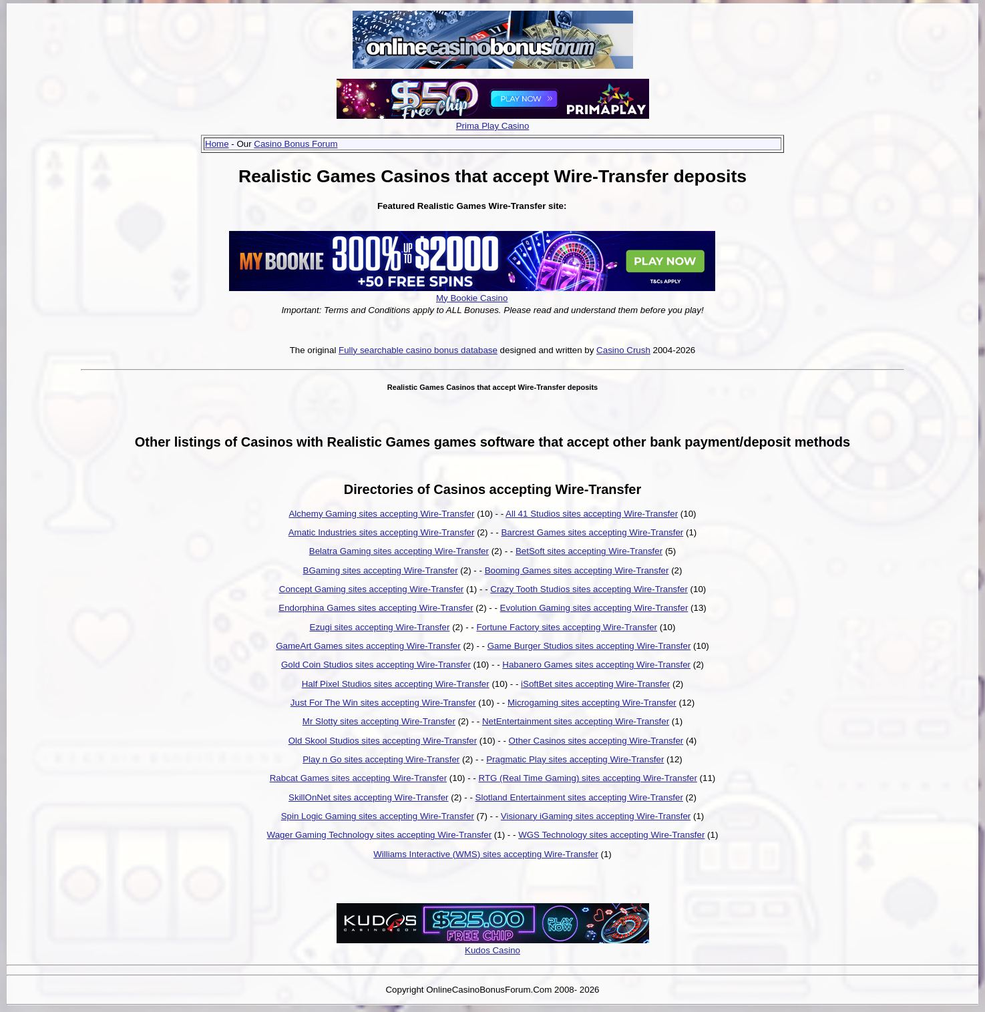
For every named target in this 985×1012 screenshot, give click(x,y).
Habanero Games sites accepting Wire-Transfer (596, 665)
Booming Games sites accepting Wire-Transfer (577, 570)
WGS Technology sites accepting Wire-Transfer (611, 835)
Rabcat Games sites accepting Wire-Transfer (358, 778)
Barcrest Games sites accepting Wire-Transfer (592, 532)
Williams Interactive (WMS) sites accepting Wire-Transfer (485, 854)
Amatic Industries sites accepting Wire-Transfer (381, 532)
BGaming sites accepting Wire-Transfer (380, 570)
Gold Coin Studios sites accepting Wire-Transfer (376, 665)
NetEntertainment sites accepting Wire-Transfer (575, 721)
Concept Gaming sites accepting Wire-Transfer (371, 589)
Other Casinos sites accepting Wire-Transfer (596, 741)
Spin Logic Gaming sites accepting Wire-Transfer (377, 816)
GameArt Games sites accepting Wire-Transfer (368, 646)
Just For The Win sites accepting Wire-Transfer (383, 703)
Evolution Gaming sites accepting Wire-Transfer (594, 608)
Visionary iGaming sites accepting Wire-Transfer (596, 816)
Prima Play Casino (493, 126)
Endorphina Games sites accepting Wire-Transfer (375, 608)
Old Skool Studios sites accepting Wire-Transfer (382, 741)
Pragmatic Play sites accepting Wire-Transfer (575, 759)
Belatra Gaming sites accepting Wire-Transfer (399, 551)
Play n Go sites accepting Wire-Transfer (381, 759)
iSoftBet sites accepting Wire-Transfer (595, 684)
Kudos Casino (492, 950)
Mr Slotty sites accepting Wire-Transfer (379, 721)
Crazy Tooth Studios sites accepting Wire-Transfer (589, 589)
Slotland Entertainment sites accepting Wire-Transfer (579, 797)
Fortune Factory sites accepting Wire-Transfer (566, 627)
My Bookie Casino (472, 298)
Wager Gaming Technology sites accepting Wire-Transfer (379, 835)
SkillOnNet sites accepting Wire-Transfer (368, 797)
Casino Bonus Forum (295, 144)
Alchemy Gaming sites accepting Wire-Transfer (381, 514)
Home (217, 144)
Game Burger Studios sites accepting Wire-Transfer (589, 646)
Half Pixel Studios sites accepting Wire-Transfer (395, 684)
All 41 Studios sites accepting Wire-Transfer (592, 514)
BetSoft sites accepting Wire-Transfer (589, 551)
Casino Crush (623, 350)
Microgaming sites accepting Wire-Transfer (592, 703)
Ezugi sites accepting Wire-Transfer (380, 627)
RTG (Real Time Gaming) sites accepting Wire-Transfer (588, 778)
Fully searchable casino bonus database (418, 350)
